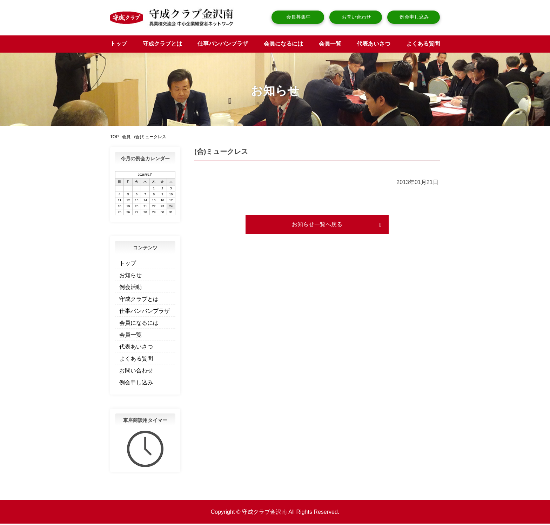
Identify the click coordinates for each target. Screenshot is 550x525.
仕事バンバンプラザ (222, 45)
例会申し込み (413, 17)
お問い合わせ (355, 17)
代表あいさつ (373, 45)
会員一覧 (330, 45)
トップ (118, 45)
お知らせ (130, 277)
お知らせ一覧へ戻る (317, 226)
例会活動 (130, 288)
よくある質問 (423, 45)
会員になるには (283, 45)
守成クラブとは (162, 45)
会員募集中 (298, 17)
